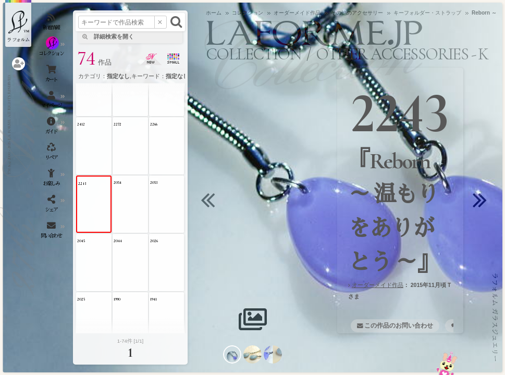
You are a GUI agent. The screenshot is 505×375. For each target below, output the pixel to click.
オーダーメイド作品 (377, 285)
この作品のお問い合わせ (398, 325)
